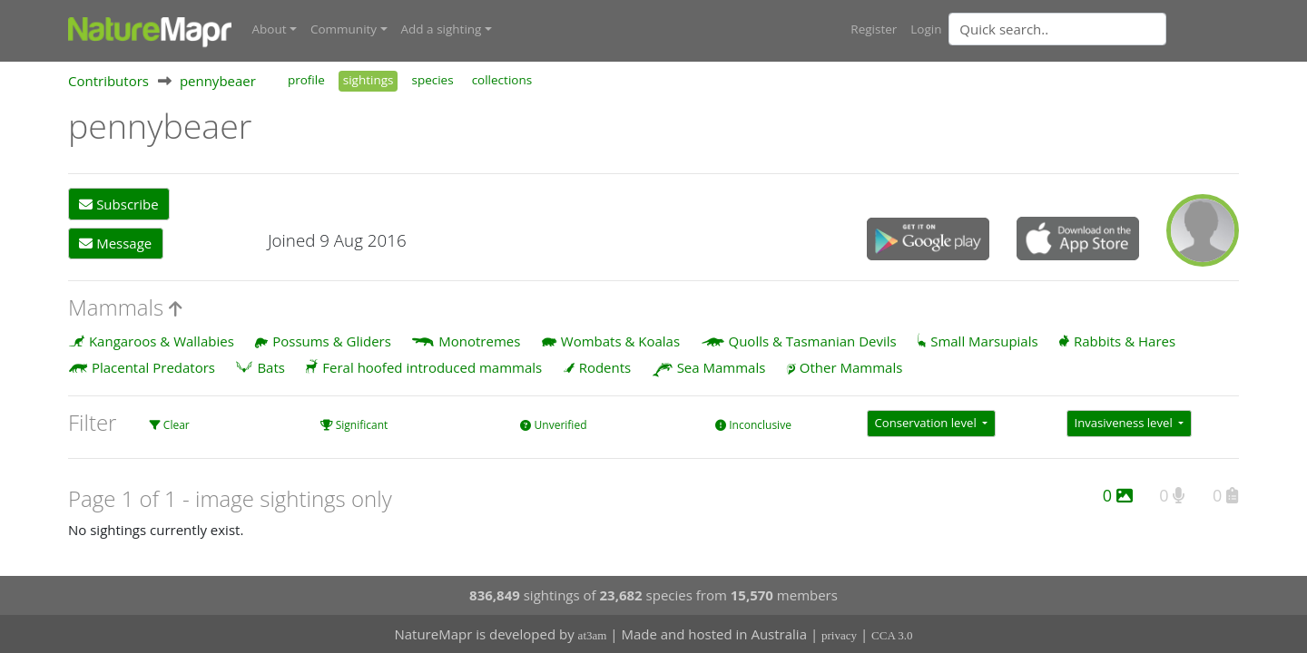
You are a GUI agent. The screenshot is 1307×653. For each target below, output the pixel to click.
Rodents (605, 367)
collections (502, 80)
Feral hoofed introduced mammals (432, 367)
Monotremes (479, 341)
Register (873, 29)
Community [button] (343, 29)
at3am (592, 635)
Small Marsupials (983, 341)
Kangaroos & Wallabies (161, 341)
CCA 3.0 (892, 635)
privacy (839, 635)
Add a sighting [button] (441, 29)
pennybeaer (218, 81)
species (432, 80)
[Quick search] (1057, 29)
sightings (368, 80)
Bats (271, 367)
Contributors (108, 81)
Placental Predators (153, 367)
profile (306, 80)
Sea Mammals (721, 367)
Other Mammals (851, 367)
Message (115, 243)
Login (925, 29)
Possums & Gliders (331, 341)
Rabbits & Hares (1124, 341)
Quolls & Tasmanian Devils (813, 341)
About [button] (269, 29)
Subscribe (118, 204)
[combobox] (1093, 29)
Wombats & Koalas (620, 341)
